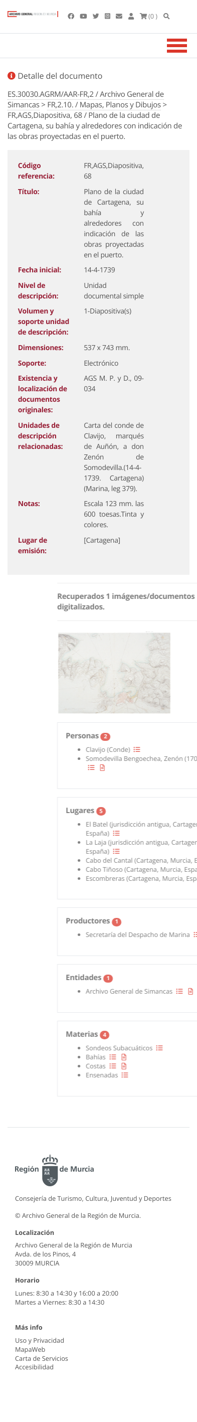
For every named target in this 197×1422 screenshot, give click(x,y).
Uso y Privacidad (39, 1340)
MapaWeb (30, 1349)
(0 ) (149, 16)
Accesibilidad (34, 1366)
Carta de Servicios (41, 1358)
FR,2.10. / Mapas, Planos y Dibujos (104, 105)
